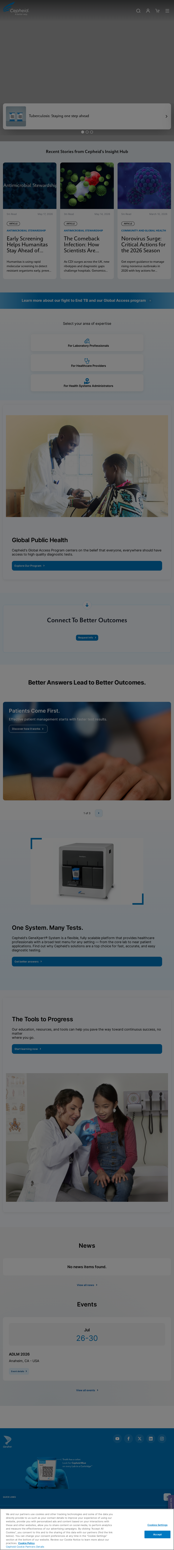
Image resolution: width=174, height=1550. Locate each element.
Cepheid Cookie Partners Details (25, 1546)
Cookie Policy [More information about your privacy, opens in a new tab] (26, 1543)
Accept (157, 1534)
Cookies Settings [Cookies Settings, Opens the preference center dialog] (157, 1524)
